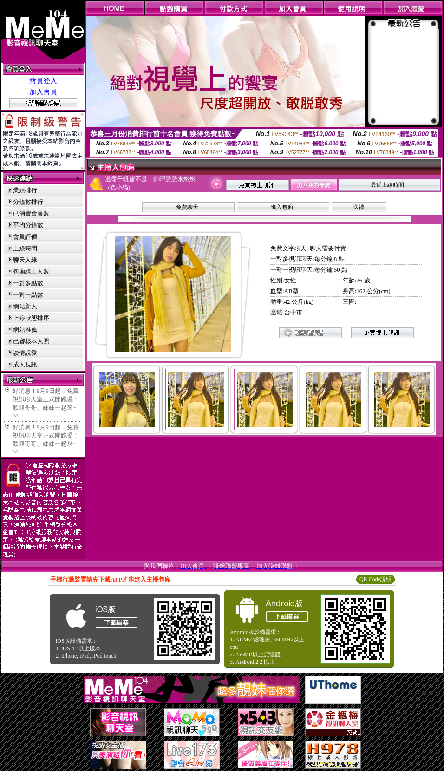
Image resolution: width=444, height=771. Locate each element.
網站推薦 (25, 329)
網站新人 (25, 306)
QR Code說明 (375, 579)
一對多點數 (28, 283)
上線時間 (25, 248)
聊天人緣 (25, 259)
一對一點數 (28, 294)
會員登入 (43, 81)
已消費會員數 (31, 213)
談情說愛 (25, 352)
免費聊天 (187, 207)
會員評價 (25, 236)
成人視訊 (25, 364)
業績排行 (25, 190)
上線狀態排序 (31, 317)
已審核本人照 (31, 341)
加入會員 (43, 92)
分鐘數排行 (28, 201)
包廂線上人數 (31, 271)
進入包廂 (282, 207)
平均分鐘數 (28, 225)
